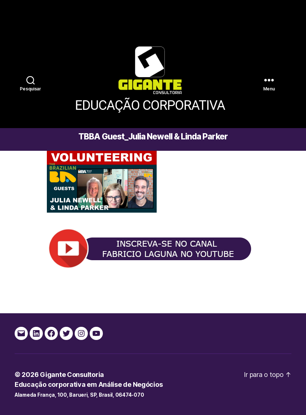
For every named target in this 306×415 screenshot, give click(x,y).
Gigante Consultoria (72, 374)
